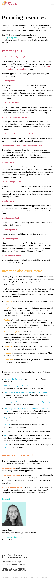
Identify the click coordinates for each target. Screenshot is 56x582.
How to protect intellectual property (36, 402)
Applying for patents (16, 379)
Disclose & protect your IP (19, 386)
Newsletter (23, 578)
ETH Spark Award (8, 468)
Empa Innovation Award (11, 475)
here (5, 447)
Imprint (15, 578)
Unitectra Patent (40, 393)
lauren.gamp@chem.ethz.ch (13, 38)
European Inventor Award (12, 488)
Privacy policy (6, 578)
